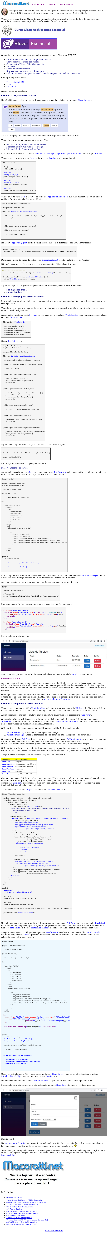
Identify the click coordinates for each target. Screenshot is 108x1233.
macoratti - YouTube (14, 1197)
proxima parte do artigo (15, 1143)
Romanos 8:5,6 (8, 1155)
